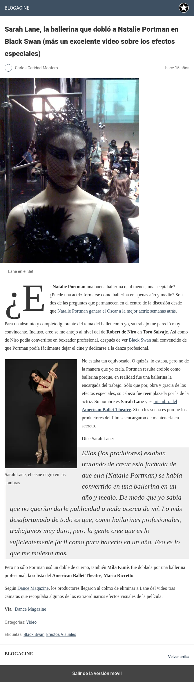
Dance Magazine (33, 588)
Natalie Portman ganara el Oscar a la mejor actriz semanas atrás (116, 311)
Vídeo (31, 622)
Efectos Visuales (61, 634)
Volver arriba (178, 656)
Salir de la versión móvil (97, 673)
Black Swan (140, 340)
